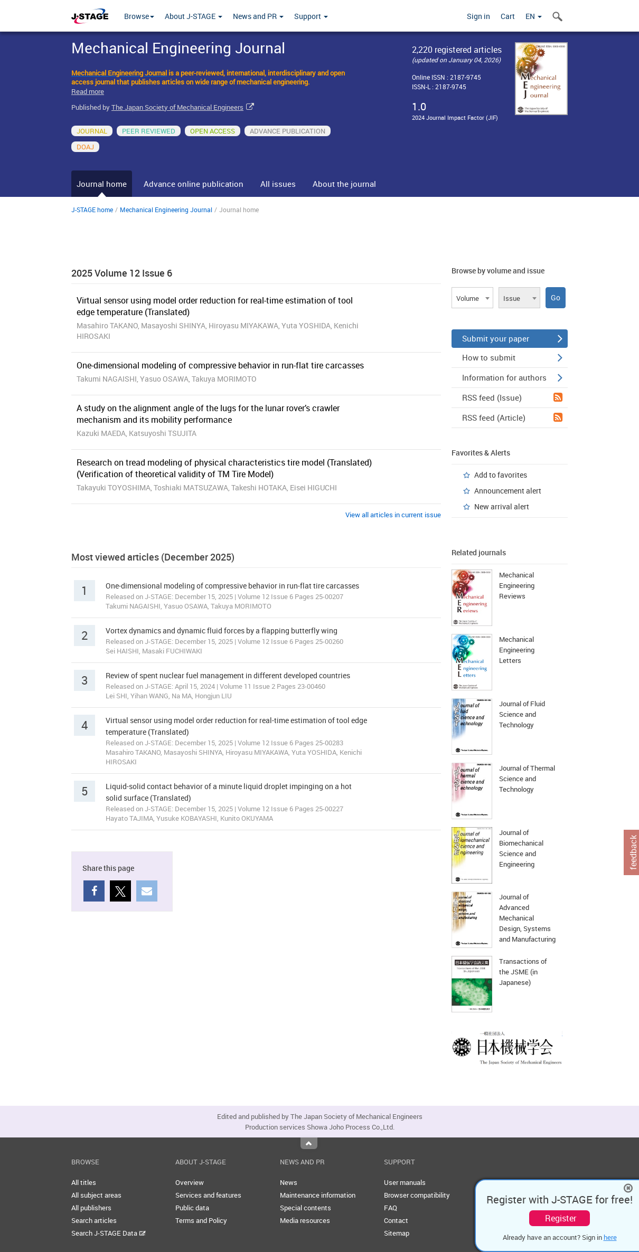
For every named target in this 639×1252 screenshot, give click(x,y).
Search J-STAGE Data (108, 1233)
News (288, 1182)
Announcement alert (507, 491)
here (610, 1237)
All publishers (91, 1207)
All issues (278, 183)
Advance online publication (193, 183)
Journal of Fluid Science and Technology (522, 714)
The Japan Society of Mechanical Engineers (177, 107)
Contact (396, 1220)
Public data (192, 1207)
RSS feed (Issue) (512, 397)
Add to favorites (500, 475)
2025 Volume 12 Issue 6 (121, 273)
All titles (83, 1182)
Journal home (102, 183)
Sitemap (396, 1233)
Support (311, 16)
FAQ (390, 1207)
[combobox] (472, 297)
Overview (189, 1182)
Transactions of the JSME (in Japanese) (523, 971)
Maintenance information (317, 1195)
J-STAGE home (92, 209)
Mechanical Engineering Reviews (516, 585)
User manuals (405, 1182)
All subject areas (96, 1195)
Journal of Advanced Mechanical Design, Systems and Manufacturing (527, 918)
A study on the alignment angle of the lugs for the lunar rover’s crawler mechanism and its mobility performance (208, 413)
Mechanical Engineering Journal (166, 209)
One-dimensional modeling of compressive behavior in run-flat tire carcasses (220, 365)
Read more (87, 91)
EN (533, 16)
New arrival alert (501, 506)
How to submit (512, 357)
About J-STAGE (193, 16)
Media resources (305, 1220)
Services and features (208, 1195)
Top (308, 1143)
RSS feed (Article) (512, 417)
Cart (508, 16)
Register (560, 1218)
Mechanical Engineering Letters (516, 649)
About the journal (344, 183)
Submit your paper (512, 338)
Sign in (478, 16)
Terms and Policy (201, 1220)
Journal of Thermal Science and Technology (527, 778)
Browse (139, 16)
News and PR (258, 16)
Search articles (94, 1220)
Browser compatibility (417, 1195)
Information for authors (512, 377)
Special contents (305, 1207)
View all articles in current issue (393, 514)
